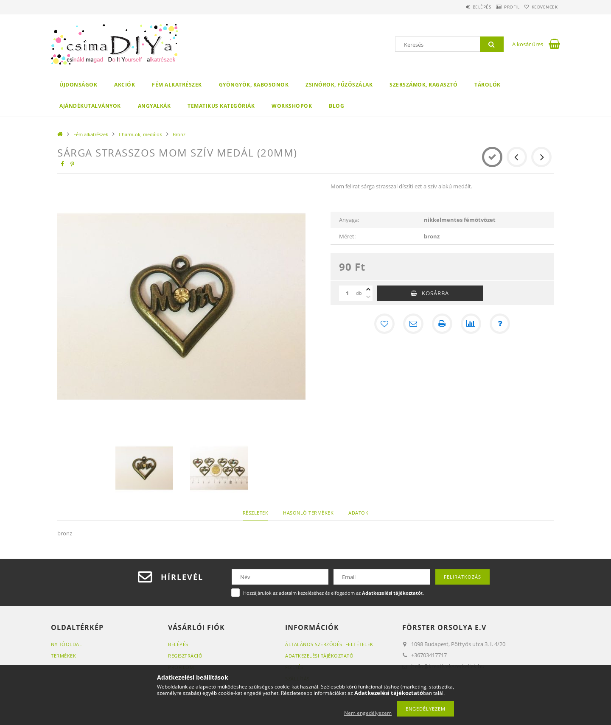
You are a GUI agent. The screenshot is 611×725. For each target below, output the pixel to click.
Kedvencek (541, 7)
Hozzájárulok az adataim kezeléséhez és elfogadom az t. (333, 593)
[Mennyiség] (347, 293)
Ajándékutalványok (90, 105)
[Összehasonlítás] (471, 324)
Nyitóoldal (66, 644)
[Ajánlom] (413, 324)
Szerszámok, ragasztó (423, 84)
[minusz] (368, 297)
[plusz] (368, 289)
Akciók (124, 84)
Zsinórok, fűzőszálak (339, 84)
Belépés (462, 7)
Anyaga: (349, 220)
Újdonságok (78, 84)
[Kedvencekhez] (384, 324)
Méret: (347, 236)
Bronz (179, 134)
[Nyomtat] (442, 324)
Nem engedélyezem (368, 713)
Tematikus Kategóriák (221, 105)
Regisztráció (185, 655)
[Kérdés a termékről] (500, 324)
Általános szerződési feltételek (329, 644)
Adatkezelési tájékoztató (319, 655)
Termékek (63, 655)
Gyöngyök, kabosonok (254, 84)
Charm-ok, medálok (140, 134)
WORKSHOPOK (292, 105)
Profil (499, 7)
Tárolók (487, 84)
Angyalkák (154, 105)
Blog (336, 105)
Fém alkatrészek (177, 84)
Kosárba (435, 293)
